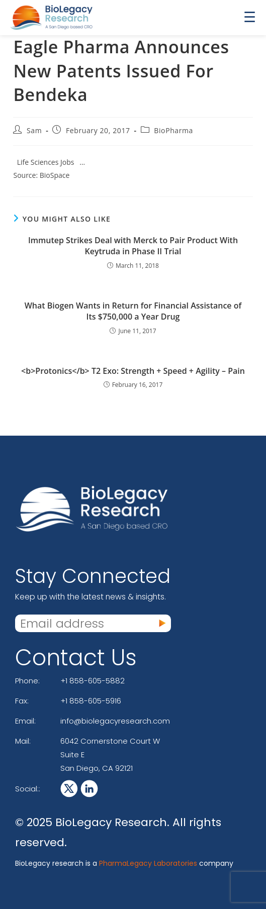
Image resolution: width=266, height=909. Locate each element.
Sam (34, 130)
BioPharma (173, 130)
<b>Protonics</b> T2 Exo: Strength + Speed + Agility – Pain (133, 370)
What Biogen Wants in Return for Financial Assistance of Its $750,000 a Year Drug (133, 311)
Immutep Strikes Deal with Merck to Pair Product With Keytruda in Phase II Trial (133, 246)
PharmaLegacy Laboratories (148, 863)
